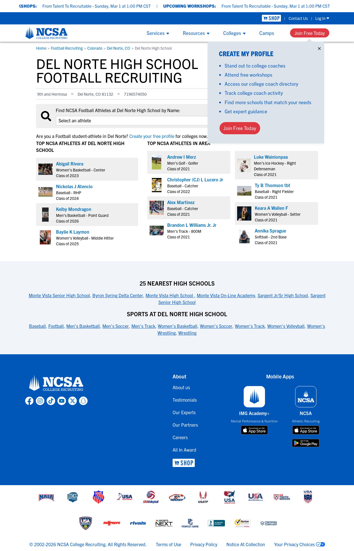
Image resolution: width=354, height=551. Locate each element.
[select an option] (136, 120)
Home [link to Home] (41, 48)
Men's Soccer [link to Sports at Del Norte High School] (115, 326)
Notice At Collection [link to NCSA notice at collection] (245, 544)
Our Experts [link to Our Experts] (184, 412)
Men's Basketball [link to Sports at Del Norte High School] (83, 326)
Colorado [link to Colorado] (94, 48)
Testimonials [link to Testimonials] (185, 400)
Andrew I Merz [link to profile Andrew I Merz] (181, 157)
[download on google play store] (305, 443)
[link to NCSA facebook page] (29, 401)
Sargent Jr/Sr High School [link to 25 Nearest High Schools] (283, 295)
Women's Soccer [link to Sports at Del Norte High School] (216, 326)
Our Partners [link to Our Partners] (185, 425)
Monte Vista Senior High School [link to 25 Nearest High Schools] (59, 295)
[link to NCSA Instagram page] (40, 401)
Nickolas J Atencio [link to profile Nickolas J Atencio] (74, 186)
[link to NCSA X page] (72, 401)
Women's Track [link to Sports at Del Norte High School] (250, 326)
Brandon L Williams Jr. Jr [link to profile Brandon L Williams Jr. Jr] (191, 225)
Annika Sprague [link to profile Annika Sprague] (270, 230)
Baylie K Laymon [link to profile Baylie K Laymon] (72, 231)
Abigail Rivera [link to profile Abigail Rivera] (69, 163)
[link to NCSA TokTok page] (51, 401)
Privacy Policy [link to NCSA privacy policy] (203, 544)
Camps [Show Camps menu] (266, 33)
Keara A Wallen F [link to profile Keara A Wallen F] (271, 208)
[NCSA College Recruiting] (46, 32)
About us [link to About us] (181, 387)
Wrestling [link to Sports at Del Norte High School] (187, 333)
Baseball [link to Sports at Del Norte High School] (37, 326)
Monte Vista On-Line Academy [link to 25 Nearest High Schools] (226, 295)
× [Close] (319, 47)
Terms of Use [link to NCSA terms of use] (168, 544)
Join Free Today (310, 33)
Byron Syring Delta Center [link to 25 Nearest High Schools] (117, 295)
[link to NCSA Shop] (271, 18)
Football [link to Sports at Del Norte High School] (56, 326)
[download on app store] (254, 430)
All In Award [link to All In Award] (184, 449)
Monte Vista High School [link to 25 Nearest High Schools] (170, 295)
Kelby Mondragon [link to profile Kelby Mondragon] (73, 209)
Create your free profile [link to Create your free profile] (151, 136)
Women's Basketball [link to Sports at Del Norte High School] (177, 326)
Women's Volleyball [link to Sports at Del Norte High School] (286, 326)
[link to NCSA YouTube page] (61, 401)
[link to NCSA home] (56, 383)
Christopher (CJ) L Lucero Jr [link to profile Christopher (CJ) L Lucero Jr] (195, 179)
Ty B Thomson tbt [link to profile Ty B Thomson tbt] (272, 185)
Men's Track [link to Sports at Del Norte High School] (143, 326)
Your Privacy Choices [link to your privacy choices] (294, 544)
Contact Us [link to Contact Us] (298, 18)
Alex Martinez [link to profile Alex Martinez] (180, 202)
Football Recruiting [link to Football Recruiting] (67, 48)
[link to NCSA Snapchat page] (83, 401)
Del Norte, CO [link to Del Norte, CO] (118, 48)
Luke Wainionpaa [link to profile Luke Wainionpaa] (271, 157)
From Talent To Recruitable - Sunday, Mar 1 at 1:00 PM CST (105, 6)
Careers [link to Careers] (180, 437)
